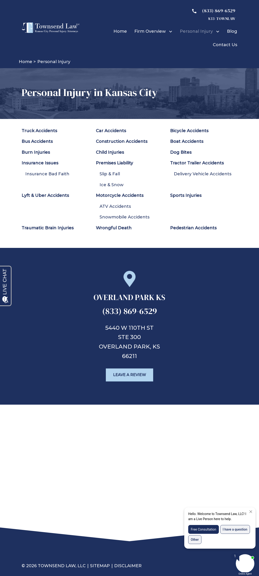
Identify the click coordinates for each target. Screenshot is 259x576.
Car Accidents (111, 130)
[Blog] (232, 31)
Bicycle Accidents (189, 130)
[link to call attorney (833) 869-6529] (129, 312)
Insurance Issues (40, 163)
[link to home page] (51, 27)
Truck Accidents (39, 130)
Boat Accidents (186, 141)
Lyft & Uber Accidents (45, 195)
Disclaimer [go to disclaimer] (128, 565)
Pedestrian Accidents (193, 227)
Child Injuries (110, 152)
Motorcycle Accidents (119, 195)
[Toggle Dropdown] (171, 31)
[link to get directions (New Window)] (129, 299)
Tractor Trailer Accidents (197, 163)
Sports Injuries (185, 195)
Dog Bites (180, 152)
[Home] (120, 31)
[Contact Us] (225, 44)
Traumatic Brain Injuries (48, 227)
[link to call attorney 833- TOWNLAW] (211, 14)
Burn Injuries (36, 152)
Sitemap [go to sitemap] (100, 565)
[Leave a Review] (129, 374)
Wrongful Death (114, 227)
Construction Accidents (121, 141)
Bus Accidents (37, 141)
